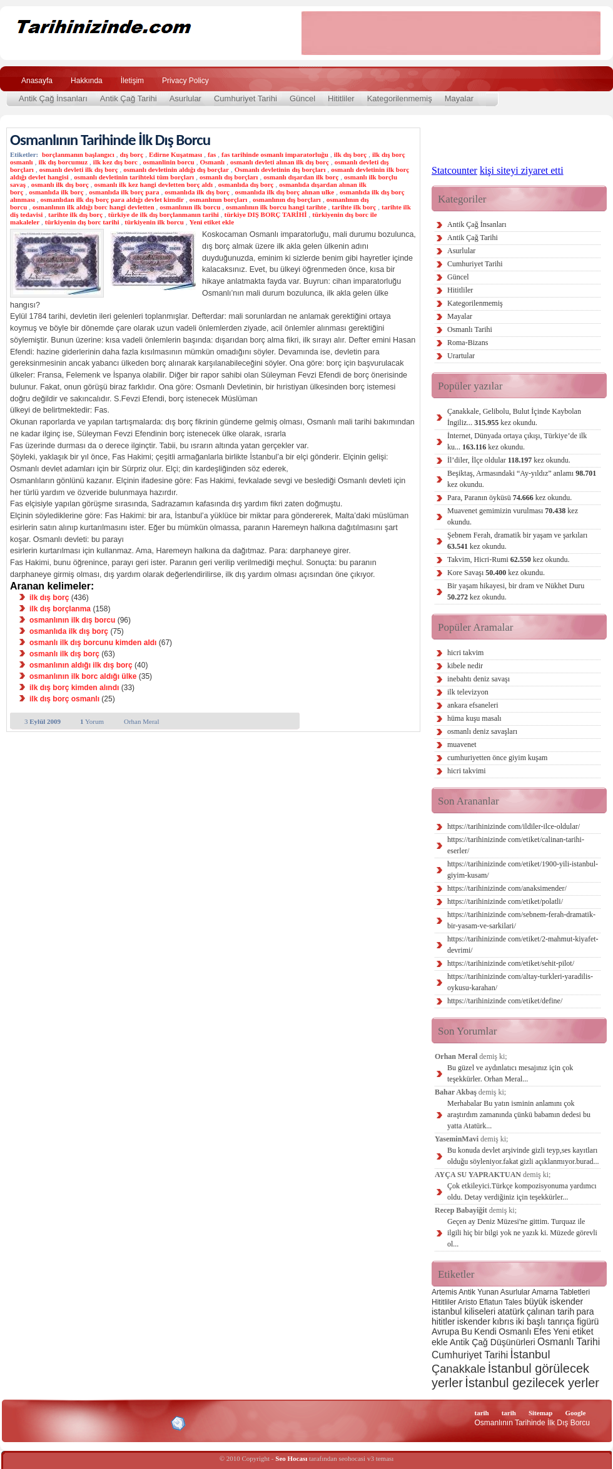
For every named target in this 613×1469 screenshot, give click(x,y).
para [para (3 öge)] (585, 1311)
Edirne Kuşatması (175, 154)
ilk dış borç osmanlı (64, 698)
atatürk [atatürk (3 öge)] (511, 1311)
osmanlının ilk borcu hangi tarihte (276, 207)
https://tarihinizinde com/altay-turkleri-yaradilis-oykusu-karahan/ (520, 982)
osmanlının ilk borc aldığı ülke (82, 676)
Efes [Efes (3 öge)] (542, 1331)
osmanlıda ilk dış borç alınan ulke (285, 192)
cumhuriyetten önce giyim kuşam (497, 757)
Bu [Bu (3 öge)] (467, 1331)
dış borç (132, 154)
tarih (481, 1412)
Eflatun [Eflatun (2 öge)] (490, 1302)
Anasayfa (37, 80)
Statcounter (454, 170)
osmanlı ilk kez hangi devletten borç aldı (153, 184)
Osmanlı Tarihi (469, 329)
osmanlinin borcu (169, 162)
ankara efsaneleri (473, 705)
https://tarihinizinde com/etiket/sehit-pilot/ (510, 963)
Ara (587, 79)
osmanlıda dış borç (246, 184)
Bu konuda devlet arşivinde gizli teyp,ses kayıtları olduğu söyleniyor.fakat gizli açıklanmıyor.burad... (523, 1156)
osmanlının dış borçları (287, 199)
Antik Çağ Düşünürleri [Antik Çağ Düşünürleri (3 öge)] (492, 1342)
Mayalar (459, 98)
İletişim (132, 80)
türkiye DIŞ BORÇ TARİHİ (266, 214)
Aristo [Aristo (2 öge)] (467, 1302)
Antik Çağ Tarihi (128, 98)
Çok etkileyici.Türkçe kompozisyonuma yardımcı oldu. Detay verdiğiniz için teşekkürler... (522, 1191)
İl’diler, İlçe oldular (508, 460)
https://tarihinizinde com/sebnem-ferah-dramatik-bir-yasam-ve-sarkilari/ (521, 920)
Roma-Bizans (467, 342)
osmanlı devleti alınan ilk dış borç (279, 162)
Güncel (302, 98)
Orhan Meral (142, 721)
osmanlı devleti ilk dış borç (78, 169)
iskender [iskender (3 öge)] (473, 1321)
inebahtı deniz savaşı (478, 678)
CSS (118, 1422)
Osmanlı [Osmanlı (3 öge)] (515, 1331)
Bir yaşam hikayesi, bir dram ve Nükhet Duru (515, 591)
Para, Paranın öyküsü (509, 497)
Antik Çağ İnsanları (53, 98)
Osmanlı (212, 162)
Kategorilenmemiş (399, 98)
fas (212, 154)
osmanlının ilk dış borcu (72, 620)
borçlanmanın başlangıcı (78, 154)
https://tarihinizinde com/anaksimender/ (507, 888)
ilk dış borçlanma (60, 608)
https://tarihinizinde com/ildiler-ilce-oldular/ (513, 826)
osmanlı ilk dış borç (60, 184)
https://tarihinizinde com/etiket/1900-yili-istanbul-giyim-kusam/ (522, 870)
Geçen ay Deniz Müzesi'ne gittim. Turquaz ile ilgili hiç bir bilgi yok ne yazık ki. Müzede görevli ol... (522, 1232)
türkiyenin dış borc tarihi (82, 222)
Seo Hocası (291, 1458)
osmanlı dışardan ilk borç (300, 177)
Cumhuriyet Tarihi (245, 98)
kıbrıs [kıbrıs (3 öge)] (503, 1321)
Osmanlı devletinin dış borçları (280, 169)
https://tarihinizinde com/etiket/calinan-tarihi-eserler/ (515, 845)
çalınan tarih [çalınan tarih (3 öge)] (550, 1311)
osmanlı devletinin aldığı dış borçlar (176, 169)
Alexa (41, 1423)
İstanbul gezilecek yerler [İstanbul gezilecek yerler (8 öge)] (532, 1383)
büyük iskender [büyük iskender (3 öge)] (553, 1301)
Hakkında (87, 80)
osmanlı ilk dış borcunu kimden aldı (92, 642)
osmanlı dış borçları (229, 177)
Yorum (92, 721)
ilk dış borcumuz (63, 162)
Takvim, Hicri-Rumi (508, 559)
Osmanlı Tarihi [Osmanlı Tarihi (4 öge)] (568, 1341)
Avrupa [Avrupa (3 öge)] (445, 1331)
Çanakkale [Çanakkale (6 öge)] (458, 1368)
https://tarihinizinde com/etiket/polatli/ (505, 901)
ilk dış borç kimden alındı (74, 687)
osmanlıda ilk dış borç (197, 192)
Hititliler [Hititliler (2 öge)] (444, 1302)
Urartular (461, 355)
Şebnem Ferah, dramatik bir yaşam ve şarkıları (517, 541)
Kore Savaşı (496, 572)
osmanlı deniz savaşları (482, 731)
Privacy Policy (185, 80)
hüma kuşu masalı (474, 718)
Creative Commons (23, 1422)
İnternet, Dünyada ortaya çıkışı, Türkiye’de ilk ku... (517, 441)
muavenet (462, 744)
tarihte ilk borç (354, 207)
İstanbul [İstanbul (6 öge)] (530, 1354)
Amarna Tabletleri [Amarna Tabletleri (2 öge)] (561, 1292)
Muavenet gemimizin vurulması (512, 516)
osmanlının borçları (219, 199)
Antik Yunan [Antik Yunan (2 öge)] (478, 1292)
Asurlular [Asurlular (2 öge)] (515, 1292)
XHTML (76, 1422)
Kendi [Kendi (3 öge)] (485, 1331)
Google (575, 1412)
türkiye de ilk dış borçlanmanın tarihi (163, 214)
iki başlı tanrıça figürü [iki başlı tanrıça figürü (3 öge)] (557, 1321)
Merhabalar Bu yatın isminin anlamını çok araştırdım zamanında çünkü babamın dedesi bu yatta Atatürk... (518, 1114)
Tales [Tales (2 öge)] (513, 1302)
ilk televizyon (468, 692)
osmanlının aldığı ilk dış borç (81, 665)
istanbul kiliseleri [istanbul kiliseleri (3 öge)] (463, 1311)
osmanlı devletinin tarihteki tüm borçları (134, 177)
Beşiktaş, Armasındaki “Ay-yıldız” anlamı (521, 479)
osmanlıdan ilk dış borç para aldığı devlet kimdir (112, 199)
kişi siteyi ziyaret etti (522, 170)
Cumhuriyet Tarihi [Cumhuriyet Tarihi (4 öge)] (470, 1355)
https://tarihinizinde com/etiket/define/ (504, 1000)
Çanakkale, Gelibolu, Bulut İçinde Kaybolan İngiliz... (514, 417)
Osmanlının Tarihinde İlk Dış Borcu (110, 139)
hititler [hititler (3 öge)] (443, 1321)
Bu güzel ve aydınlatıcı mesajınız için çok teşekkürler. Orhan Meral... (510, 1073)
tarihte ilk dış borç (75, 214)
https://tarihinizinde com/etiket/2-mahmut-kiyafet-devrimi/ (523, 945)
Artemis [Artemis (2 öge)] (444, 1292)
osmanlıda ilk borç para (124, 192)
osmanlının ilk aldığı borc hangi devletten (93, 207)
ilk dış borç (350, 154)
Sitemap (541, 1412)
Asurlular (185, 98)
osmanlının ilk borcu (190, 207)
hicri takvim (465, 652)
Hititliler (341, 98)
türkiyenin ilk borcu (154, 222)
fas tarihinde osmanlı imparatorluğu (274, 154)
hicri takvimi (466, 770)
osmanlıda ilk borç (56, 192)
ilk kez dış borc (115, 162)
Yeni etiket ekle (212, 222)
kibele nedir (465, 665)
